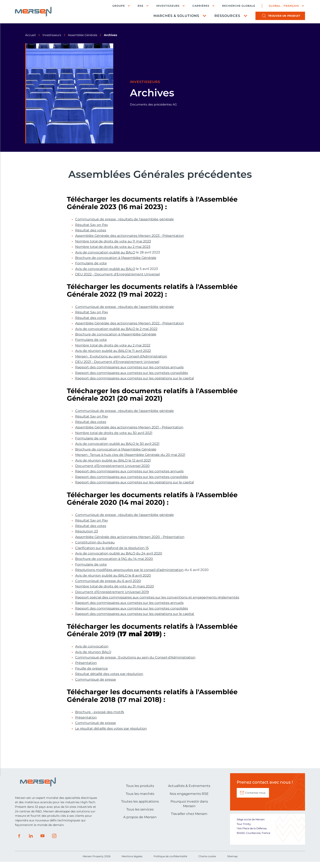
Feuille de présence (91, 668)
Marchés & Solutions (176, 16)
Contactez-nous (255, 792)
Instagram (54, 836)
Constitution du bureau (95, 542)
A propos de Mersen (140, 817)
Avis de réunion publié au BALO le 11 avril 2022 (113, 351)
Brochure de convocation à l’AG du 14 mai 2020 (114, 559)
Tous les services (140, 809)
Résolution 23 (86, 531)
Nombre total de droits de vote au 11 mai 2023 (113, 241)
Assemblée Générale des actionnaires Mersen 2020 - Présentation (129, 537)
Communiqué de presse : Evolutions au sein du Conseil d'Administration (135, 657)
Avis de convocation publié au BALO (105, 252)
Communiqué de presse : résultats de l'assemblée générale (124, 219)
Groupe (118, 5)
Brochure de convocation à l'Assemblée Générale (115, 258)
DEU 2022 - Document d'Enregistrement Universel (117, 274)
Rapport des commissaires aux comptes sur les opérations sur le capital (134, 378)
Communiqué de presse (95, 679)
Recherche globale (238, 5)
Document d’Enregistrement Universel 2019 (112, 592)
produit (284, 15)
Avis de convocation (91, 646)
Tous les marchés (140, 794)
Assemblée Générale (82, 35)
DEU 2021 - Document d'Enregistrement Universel (117, 362)
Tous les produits (140, 786)
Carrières (200, 5)
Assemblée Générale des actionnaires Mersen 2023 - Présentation (129, 236)
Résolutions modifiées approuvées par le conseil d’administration (129, 570)
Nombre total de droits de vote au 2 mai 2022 (112, 345)
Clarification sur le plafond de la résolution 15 (112, 548)
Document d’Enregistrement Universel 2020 (112, 466)
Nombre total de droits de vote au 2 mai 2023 (112, 247)
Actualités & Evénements (189, 786)
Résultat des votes (90, 230)
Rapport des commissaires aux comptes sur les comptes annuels (129, 367)
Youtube (42, 836)
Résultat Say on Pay (91, 225)
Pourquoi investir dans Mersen (189, 803)
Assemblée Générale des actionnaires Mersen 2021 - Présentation (129, 427)
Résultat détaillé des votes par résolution (109, 674)
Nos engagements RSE (189, 794)
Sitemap (232, 856)
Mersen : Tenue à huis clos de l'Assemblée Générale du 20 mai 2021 (130, 455)
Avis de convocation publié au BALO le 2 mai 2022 (116, 329)
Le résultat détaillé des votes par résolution (111, 728)
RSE (140, 5)
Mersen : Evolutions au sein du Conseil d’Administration (121, 356)
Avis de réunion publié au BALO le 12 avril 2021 (113, 460)
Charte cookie (207, 856)
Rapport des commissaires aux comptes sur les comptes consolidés (131, 373)
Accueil (30, 35)
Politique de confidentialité (170, 856)
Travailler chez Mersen (189, 814)
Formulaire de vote (91, 263)
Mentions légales (132, 856)
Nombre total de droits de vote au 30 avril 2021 (113, 433)
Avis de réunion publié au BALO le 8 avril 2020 (113, 575)
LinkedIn (31, 836)
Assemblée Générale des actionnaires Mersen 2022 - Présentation (129, 323)
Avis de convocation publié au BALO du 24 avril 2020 (118, 553)
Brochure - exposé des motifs (99, 712)
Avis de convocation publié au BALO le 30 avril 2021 (117, 444)
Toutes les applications (140, 801)
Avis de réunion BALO (93, 652)
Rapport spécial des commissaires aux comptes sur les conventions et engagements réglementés (157, 597)
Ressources (227, 16)
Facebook (19, 836)
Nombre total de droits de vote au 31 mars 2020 (114, 586)
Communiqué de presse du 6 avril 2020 (108, 581)
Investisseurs (168, 5)
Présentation (86, 663)
